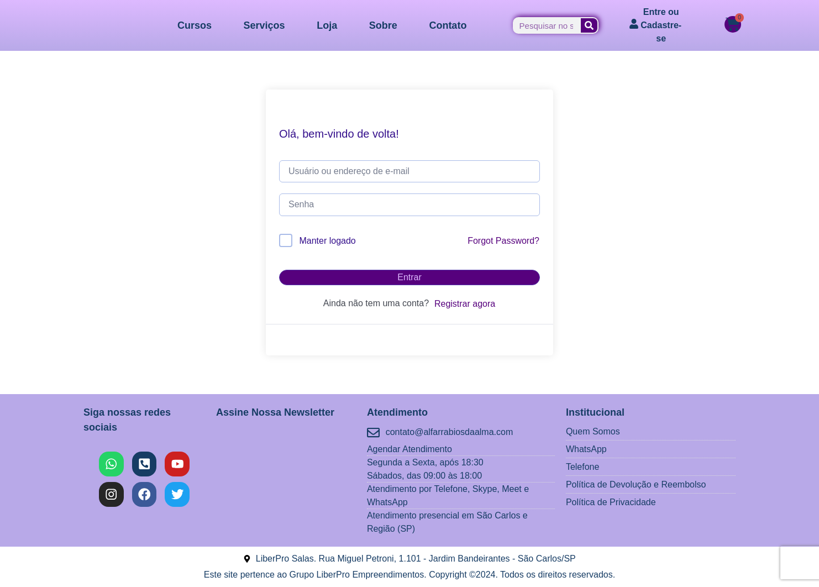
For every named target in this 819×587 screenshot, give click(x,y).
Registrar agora (464, 303)
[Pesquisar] (589, 25)
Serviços (264, 25)
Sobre (383, 25)
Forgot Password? (503, 240)
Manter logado (327, 240)
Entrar (409, 277)
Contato (447, 25)
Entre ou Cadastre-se (661, 25)
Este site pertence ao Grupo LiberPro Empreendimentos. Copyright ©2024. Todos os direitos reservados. (409, 574)
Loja (327, 25)
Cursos (194, 25)
